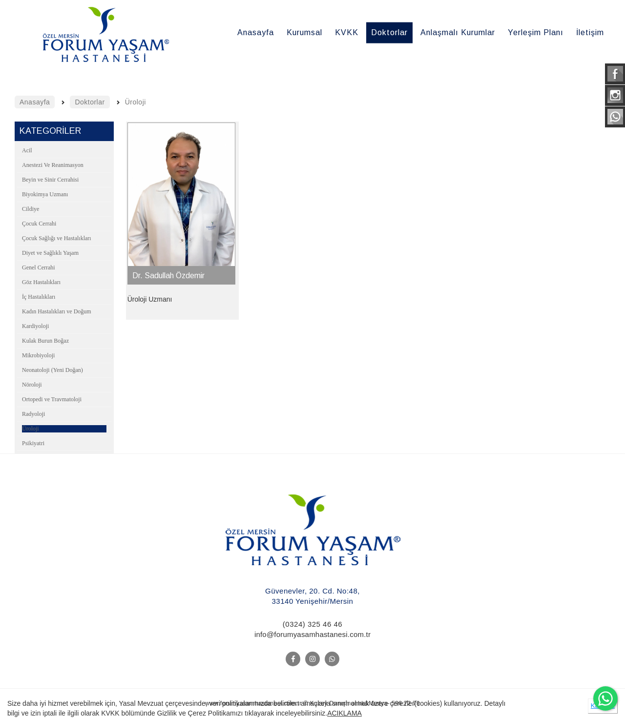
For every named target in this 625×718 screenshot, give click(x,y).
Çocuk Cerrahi (39, 223)
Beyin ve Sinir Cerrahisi (50, 179)
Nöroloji (32, 384)
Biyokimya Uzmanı (45, 194)
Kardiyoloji (35, 326)
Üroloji (30, 428)
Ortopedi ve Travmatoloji (52, 399)
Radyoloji (33, 413)
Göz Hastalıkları (41, 282)
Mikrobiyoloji (38, 355)
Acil (27, 150)
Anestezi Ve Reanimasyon (52, 165)
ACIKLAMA (344, 713)
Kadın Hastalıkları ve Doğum (56, 311)
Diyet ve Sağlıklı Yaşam (50, 252)
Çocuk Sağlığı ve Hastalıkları (56, 238)
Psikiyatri (33, 443)
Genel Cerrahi (38, 267)
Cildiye (30, 208)
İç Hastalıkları (38, 296)
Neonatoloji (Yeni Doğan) (52, 370)
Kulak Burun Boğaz (45, 340)
